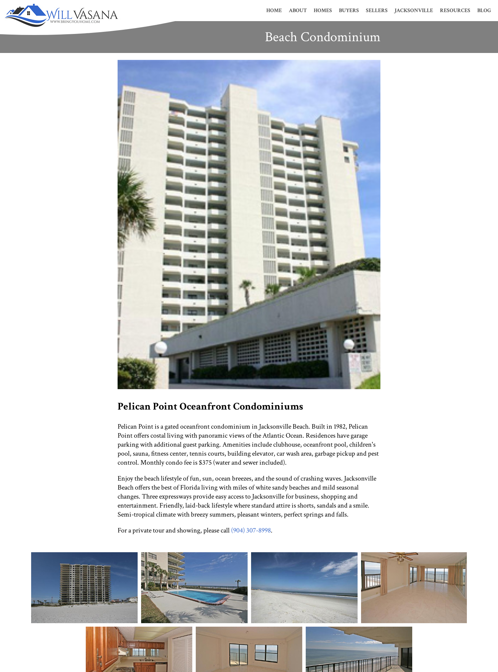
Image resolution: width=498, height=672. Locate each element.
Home (274, 10)
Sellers (377, 10)
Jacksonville (414, 10)
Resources (455, 10)
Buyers (349, 10)
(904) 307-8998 (251, 530)
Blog (484, 10)
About (298, 10)
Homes (323, 10)
